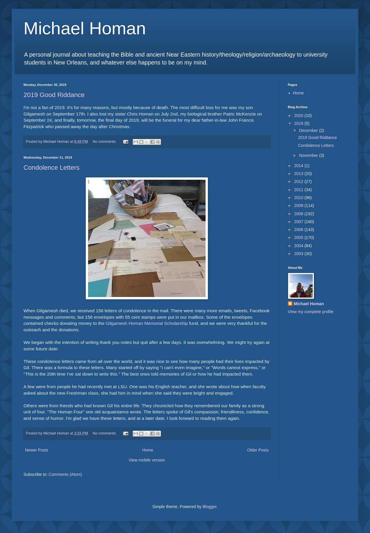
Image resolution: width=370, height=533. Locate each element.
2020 (299, 115)
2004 (299, 245)
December (309, 130)
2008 (299, 213)
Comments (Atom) (65, 474)
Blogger (209, 506)
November (309, 155)
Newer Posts (36, 450)
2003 (299, 253)
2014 (299, 165)
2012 (299, 181)
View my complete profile (310, 311)
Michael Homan (84, 28)
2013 (299, 173)
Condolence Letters (51, 167)
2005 (299, 237)
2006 (299, 229)
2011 (299, 189)
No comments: (105, 142)
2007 (299, 221)
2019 (299, 123)
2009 (299, 205)
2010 (299, 197)
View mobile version (147, 460)
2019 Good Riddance (54, 95)
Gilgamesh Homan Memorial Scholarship (147, 323)
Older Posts (258, 450)
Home (147, 450)
